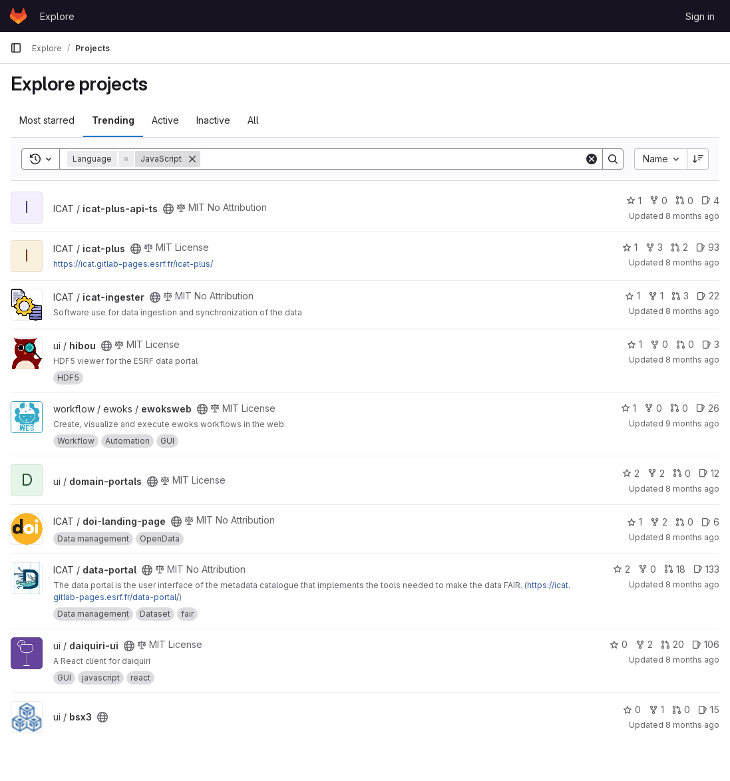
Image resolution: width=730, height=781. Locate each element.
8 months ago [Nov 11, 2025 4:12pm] (692, 584)
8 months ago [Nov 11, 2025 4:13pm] (692, 216)
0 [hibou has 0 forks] (659, 344)
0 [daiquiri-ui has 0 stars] (619, 644)
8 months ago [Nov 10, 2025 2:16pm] (692, 660)
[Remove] (192, 159)
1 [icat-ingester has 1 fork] (655, 295)
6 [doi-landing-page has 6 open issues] (710, 522)
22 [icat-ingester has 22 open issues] (708, 295)
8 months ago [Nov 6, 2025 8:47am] (692, 489)
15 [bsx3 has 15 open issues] (708, 709)
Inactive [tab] (213, 120)
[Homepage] (18, 16)
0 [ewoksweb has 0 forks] (653, 408)
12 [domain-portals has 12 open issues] (709, 473)
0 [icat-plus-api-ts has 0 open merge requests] (684, 200)
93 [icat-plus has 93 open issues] (707, 247)
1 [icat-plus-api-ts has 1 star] (633, 200)
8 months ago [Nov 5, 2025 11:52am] (692, 311)
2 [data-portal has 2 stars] (621, 569)
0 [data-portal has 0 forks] (647, 569)
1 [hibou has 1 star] (634, 344)
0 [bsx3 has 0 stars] (632, 709)
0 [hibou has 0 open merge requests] (685, 344)
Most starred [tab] (47, 120)
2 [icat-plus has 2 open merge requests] (679, 247)
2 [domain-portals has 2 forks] (656, 473)
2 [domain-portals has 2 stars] (630, 473)
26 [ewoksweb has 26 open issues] (707, 408)
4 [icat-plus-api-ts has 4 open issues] (710, 200)
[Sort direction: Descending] (698, 159)
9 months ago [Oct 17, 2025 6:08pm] (692, 423)
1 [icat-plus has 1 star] (630, 247)
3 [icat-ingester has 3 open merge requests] (680, 295)
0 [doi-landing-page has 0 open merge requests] (684, 522)
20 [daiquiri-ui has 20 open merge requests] (672, 644)
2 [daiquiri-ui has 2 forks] (644, 644)
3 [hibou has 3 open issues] (710, 344)
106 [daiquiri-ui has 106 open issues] (705, 644)
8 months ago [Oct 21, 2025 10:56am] (692, 537)
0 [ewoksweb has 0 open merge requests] (679, 408)
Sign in (700, 16)
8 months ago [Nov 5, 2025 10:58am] (692, 360)
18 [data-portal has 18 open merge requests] (674, 569)
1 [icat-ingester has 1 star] (632, 295)
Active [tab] (165, 120)
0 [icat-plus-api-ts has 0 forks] (658, 200)
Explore (57, 16)
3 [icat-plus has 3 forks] (654, 247)
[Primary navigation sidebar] (16, 48)
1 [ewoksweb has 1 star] (628, 408)
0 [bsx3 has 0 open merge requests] (681, 709)
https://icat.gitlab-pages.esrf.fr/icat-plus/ (133, 264)
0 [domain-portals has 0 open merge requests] (682, 473)
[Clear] (592, 159)
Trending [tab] (113, 120)
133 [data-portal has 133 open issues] (706, 569)
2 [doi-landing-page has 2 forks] (658, 522)
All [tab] (253, 120)
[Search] (392, 159)
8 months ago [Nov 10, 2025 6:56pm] (692, 262)
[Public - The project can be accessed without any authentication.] (168, 209)
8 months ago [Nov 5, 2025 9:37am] (692, 725)
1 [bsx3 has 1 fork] (656, 709)
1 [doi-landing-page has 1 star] (634, 522)
